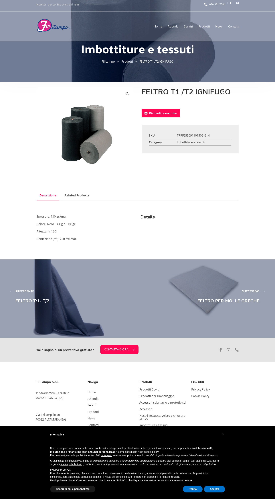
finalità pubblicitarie (71, 464)
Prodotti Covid (149, 389)
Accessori (146, 409)
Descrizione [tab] (47, 195)
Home (158, 26)
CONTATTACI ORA (119, 350)
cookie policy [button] (151, 451)
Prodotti (204, 26)
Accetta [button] (214, 489)
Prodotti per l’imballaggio (156, 396)
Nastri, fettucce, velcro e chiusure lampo (162, 417)
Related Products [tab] (77, 195)
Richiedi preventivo (161, 113)
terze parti (106, 455)
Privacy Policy (200, 389)
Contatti (233, 26)
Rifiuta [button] (193, 489)
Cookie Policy (200, 396)
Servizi (188, 26)
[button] (127, 93)
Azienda (173, 26)
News (219, 26)
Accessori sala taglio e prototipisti (162, 402)
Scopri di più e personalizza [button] (73, 489)
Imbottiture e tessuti (191, 142)
